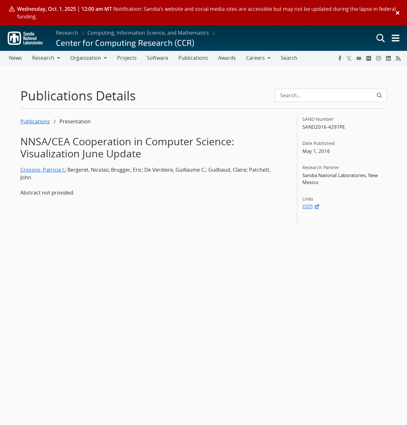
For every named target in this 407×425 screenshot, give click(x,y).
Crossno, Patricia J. (42, 169)
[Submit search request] (380, 95)
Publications (35, 121)
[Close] (397, 12)
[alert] (203, 12)
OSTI (311, 206)
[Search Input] (331, 95)
